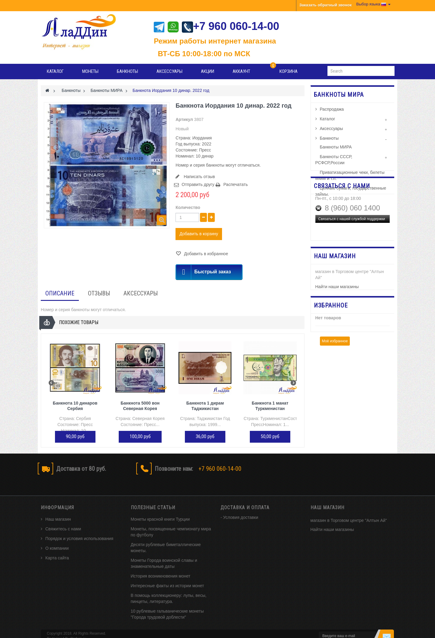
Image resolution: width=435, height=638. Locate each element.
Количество (188, 207)
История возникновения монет (161, 565)
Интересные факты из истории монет (167, 575)
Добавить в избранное (205, 253)
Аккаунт (241, 71)
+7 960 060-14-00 (230, 26)
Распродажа (332, 111)
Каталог (55, 71)
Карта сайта (57, 547)
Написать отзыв (198, 176)
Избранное (331, 347)
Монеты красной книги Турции (160, 508)
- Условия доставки (239, 506)
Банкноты (127, 71)
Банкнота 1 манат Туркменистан (270, 406)
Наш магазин (58, 508)
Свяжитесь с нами (63, 518)
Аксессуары (169, 71)
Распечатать (235, 184)
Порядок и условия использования (79, 528)
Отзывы (99, 293)
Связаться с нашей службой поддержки (351, 266)
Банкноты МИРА (336, 149)
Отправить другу (198, 184)
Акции (207, 71)
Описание (59, 293)
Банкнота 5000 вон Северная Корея (140, 406)
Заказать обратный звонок (325, 5)
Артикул (184, 119)
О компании (57, 537)
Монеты (90, 71)
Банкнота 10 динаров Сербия (75, 406)
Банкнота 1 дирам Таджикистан (205, 406)
